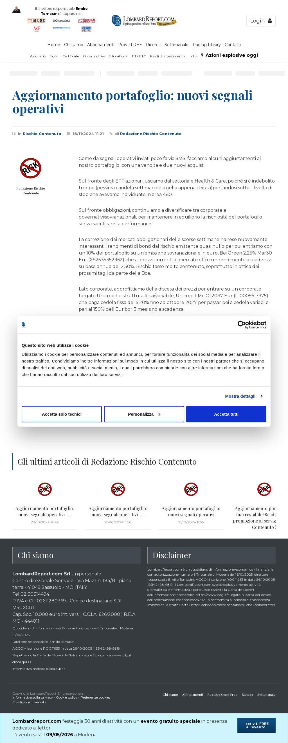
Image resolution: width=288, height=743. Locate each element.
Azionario (38, 56)
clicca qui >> (22, 662)
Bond (54, 56)
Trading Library (206, 44)
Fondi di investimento (167, 56)
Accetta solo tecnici (62, 413)
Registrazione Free (222, 694)
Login (261, 20)
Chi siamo (73, 44)
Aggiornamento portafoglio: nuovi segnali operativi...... (44, 511)
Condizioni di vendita (29, 702)
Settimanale (176, 44)
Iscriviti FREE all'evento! (256, 725)
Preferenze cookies (95, 697)
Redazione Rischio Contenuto (151, 133)
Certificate (70, 56)
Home (54, 44)
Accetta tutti (226, 413)
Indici (193, 56)
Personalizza (144, 413)
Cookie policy (66, 697)
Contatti (233, 44)
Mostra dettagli (240, 396)
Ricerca (153, 44)
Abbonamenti (100, 44)
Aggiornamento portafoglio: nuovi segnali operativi (191, 511)
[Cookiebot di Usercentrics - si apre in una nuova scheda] (241, 325)
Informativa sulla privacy (32, 697)
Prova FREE (130, 44)
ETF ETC (139, 56)
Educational (118, 56)
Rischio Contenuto (42, 133)
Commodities (94, 56)
